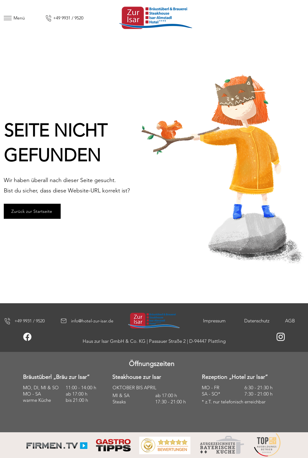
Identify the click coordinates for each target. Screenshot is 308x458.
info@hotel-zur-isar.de (92, 321)
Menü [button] (19, 18)
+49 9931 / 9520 (68, 18)
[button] (8, 18)
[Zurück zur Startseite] (32, 211)
